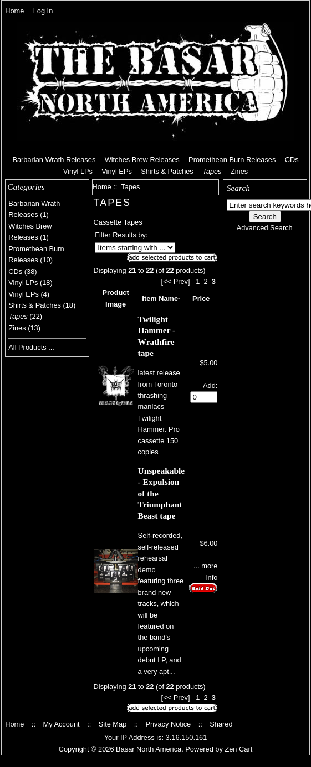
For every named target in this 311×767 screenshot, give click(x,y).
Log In (43, 11)
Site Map (113, 724)
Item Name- (161, 298)
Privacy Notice (168, 724)
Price (201, 298)
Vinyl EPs (116, 171)
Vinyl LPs (78, 171)
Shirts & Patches (167, 171)
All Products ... (31, 347)
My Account (61, 724)
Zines (239, 171)
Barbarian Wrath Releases (53, 160)
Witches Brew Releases (142, 160)
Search (238, 188)
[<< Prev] (175, 281)
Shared (221, 724)
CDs (292, 160)
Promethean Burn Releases (232, 160)
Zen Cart (238, 749)
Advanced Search (265, 228)
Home (14, 11)
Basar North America (148, 749)
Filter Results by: (121, 235)
